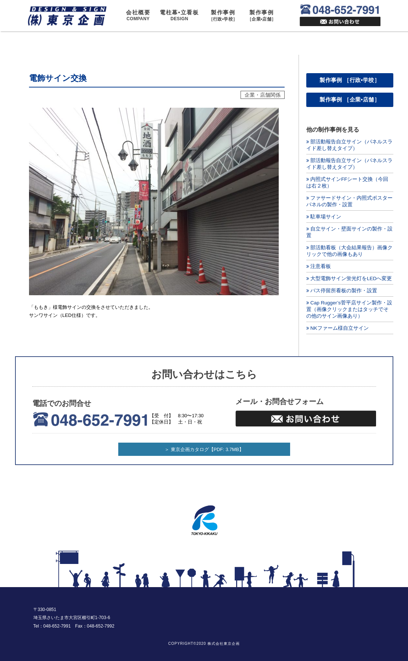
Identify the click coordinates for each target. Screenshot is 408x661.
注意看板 (320, 266)
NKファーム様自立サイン (339, 328)
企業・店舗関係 (263, 95)
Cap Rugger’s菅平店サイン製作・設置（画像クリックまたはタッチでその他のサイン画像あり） (349, 309)
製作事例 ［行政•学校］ (349, 80)
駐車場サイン (325, 216)
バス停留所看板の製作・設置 (343, 290)
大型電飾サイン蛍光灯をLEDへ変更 (351, 278)
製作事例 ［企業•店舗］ (349, 99)
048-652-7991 (57, 626)
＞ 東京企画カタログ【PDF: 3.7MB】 (204, 449)
